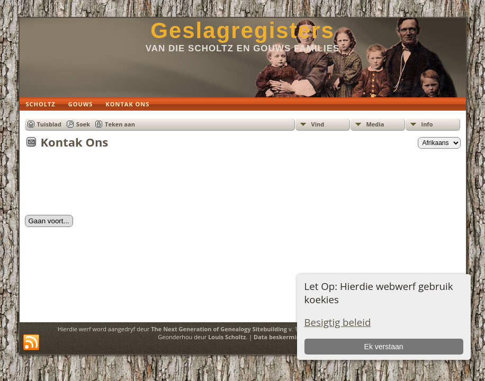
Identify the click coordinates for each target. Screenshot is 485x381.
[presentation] (105, 185)
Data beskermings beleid (290, 337)
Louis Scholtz (227, 337)
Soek (83, 124)
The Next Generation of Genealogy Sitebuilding (219, 329)
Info (427, 124)
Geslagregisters (242, 30)
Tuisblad (49, 124)
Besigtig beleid (337, 322)
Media (375, 124)
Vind (318, 124)
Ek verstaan (383, 346)
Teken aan (120, 124)
